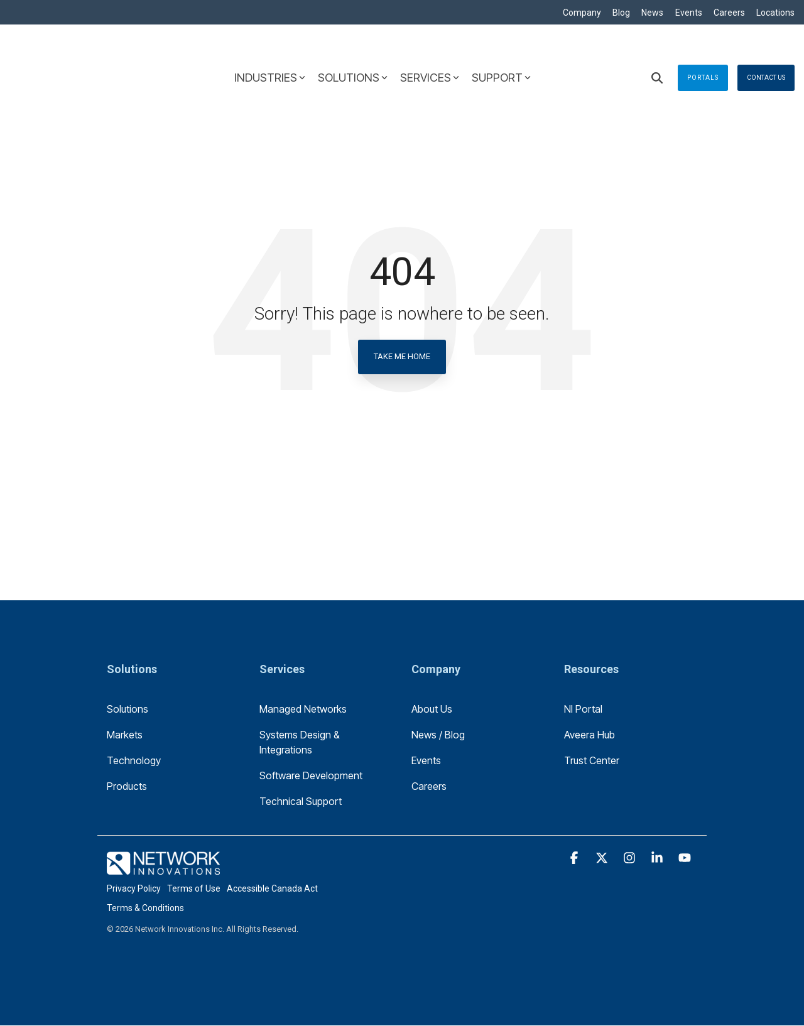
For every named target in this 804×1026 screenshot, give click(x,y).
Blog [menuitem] (617, 13)
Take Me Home (402, 357)
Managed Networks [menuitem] (303, 709)
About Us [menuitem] (431, 709)
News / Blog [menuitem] (438, 735)
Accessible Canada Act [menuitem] (272, 889)
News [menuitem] (649, 13)
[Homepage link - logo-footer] (163, 868)
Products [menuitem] (127, 786)
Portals (703, 51)
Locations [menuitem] (775, 13)
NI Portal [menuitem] (583, 709)
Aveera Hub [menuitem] (589, 735)
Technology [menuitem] (134, 761)
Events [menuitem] (686, 13)
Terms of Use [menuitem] (193, 889)
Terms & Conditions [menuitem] (145, 909)
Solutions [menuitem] (127, 709)
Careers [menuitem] (728, 13)
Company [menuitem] (576, 13)
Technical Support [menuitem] (300, 802)
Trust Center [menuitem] (591, 761)
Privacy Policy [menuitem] (134, 889)
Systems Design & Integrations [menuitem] (300, 743)
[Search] (657, 51)
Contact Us (766, 51)
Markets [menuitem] (125, 735)
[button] (575, 859)
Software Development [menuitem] (310, 776)
